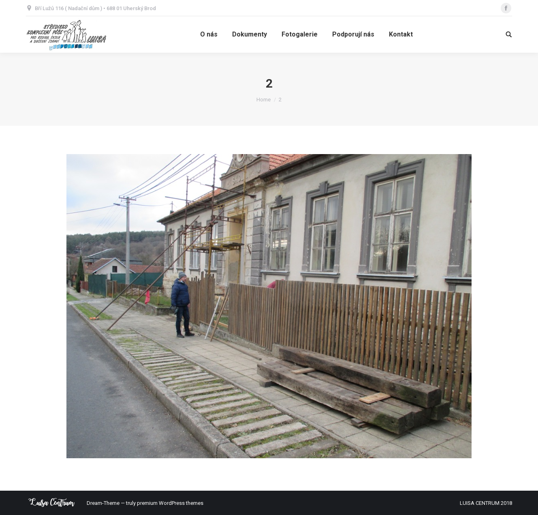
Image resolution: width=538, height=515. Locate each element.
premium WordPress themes (170, 503)
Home (263, 100)
